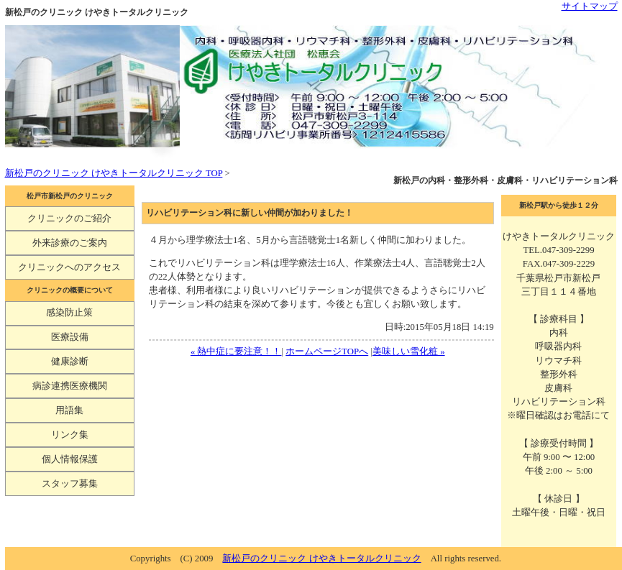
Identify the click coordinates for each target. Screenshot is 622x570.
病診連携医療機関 (69, 386)
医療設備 (69, 337)
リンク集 (69, 435)
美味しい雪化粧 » (408, 351)
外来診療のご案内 (69, 243)
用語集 (69, 410)
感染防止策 (69, 313)
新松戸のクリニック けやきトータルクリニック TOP (114, 173)
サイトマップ (590, 6)
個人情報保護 (70, 459)
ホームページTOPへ (326, 351)
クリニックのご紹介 (69, 218)
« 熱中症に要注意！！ (236, 351)
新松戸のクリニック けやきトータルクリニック (321, 558)
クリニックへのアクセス (69, 267)
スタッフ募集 (70, 484)
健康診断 (69, 362)
